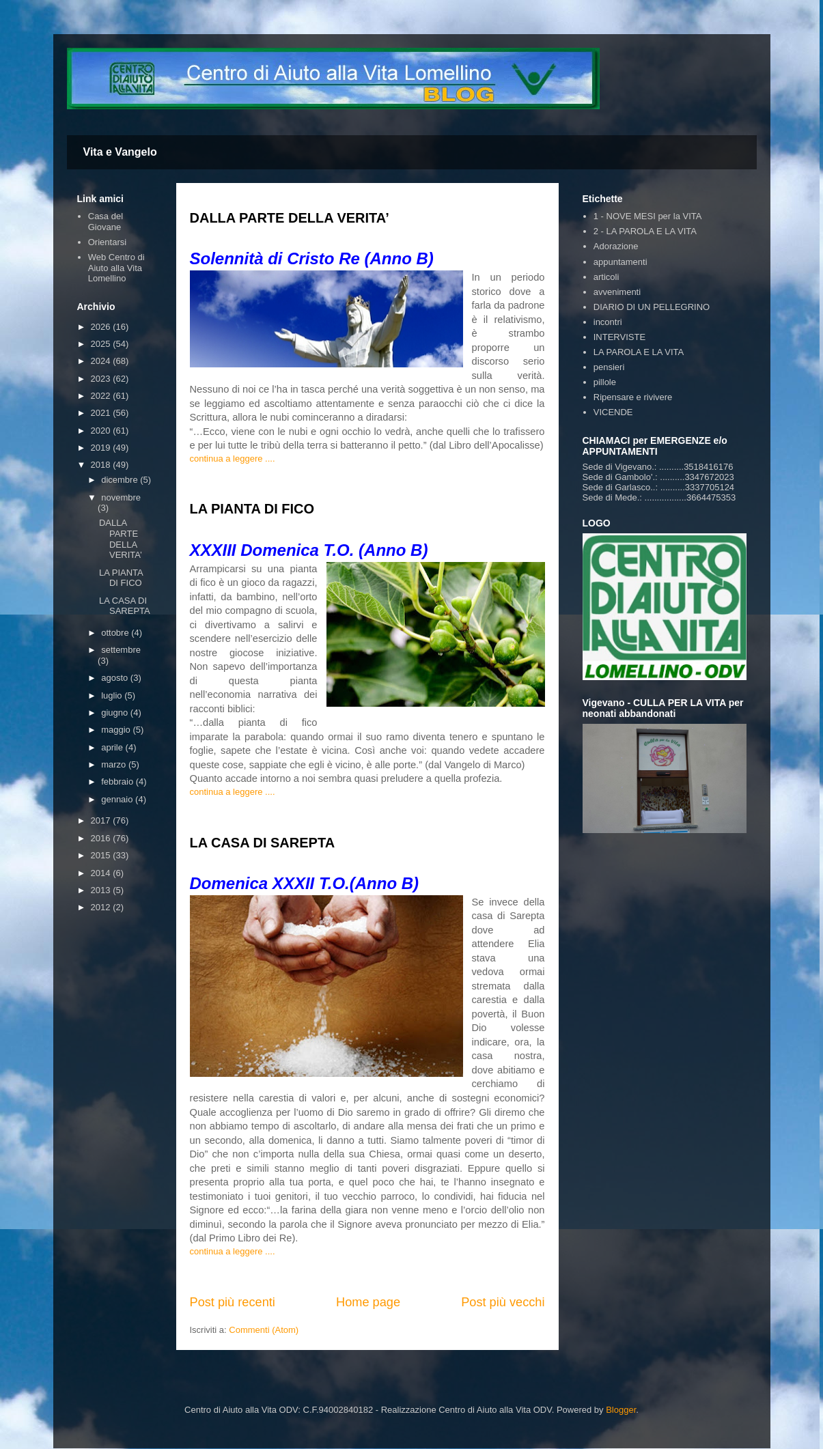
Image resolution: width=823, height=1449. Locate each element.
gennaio (118, 799)
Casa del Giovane (105, 221)
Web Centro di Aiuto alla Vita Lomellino (116, 267)
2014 (102, 873)
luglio (112, 695)
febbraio (118, 781)
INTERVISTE (619, 337)
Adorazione (616, 246)
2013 (102, 890)
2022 (102, 396)
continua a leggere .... (232, 458)
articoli (606, 277)
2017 (102, 820)
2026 (102, 327)
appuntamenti (620, 262)
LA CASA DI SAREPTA (262, 842)
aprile (113, 747)
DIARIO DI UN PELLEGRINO (652, 307)
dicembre (120, 480)
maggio (116, 729)
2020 (102, 430)
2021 (102, 413)
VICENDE (613, 412)
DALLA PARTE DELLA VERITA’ (289, 217)
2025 (102, 344)
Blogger (621, 1410)
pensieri (609, 367)
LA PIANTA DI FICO (252, 508)
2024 (102, 361)
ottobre (116, 633)
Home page (368, 1302)
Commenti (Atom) (263, 1330)
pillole (605, 382)
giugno (115, 712)
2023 (102, 379)
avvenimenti (617, 292)
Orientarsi (107, 242)
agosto (115, 678)
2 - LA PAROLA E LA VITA (645, 231)
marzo (114, 764)
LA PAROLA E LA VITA (639, 352)
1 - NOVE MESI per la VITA (648, 216)
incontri (608, 322)
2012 (102, 907)
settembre (121, 650)
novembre (121, 497)
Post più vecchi (502, 1302)
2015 (102, 855)
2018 (102, 465)
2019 (102, 447)
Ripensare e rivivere (633, 397)
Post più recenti (232, 1302)
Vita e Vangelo (120, 152)
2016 (102, 838)
